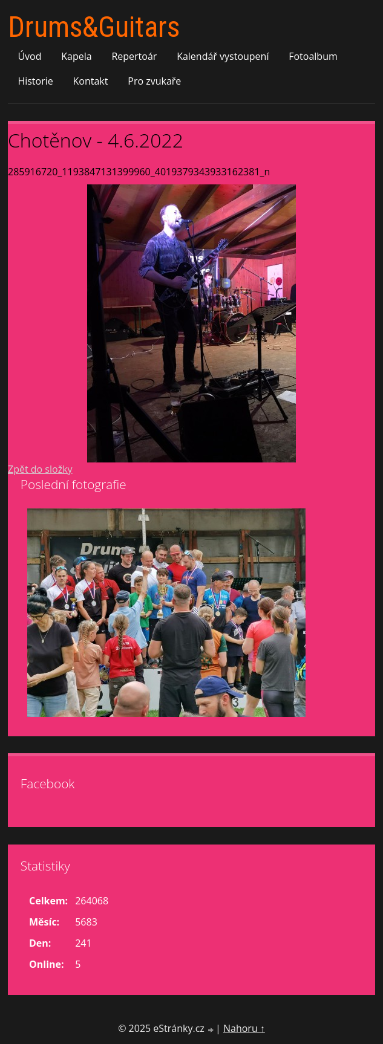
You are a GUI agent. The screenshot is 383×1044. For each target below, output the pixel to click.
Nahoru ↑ (244, 1028)
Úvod (29, 56)
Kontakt (90, 81)
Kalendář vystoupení (223, 56)
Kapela (76, 56)
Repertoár (134, 56)
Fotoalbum (313, 56)
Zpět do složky (40, 469)
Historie (35, 81)
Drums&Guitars (94, 27)
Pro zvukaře (154, 81)
